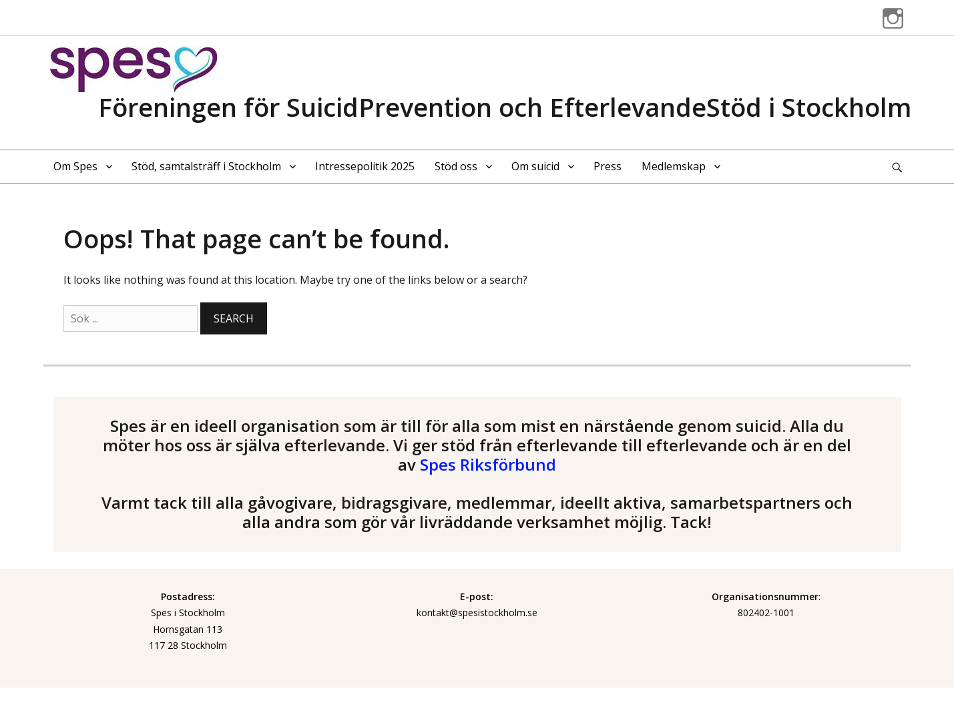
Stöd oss (456, 166)
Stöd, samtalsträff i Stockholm (206, 166)
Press (607, 166)
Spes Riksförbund (488, 464)
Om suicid (535, 166)
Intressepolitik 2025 (365, 166)
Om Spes (75, 166)
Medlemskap (674, 166)
